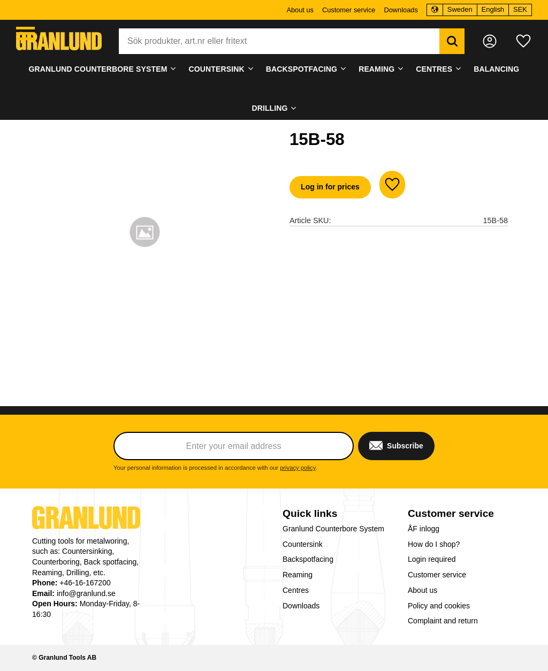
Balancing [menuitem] (496, 69)
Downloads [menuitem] (400, 10)
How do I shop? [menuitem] (434, 544)
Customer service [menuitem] (349, 10)
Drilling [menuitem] (269, 108)
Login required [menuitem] (432, 559)
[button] (25, 33)
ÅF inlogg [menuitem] (423, 528)
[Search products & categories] (279, 41)
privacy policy (297, 467)
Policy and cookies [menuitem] (439, 605)
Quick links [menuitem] (310, 513)
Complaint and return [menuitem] (443, 620)
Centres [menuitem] (434, 69)
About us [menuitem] (300, 10)
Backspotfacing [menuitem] (301, 69)
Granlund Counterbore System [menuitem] (98, 69)
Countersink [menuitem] (217, 69)
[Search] (452, 41)
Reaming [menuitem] (376, 69)
